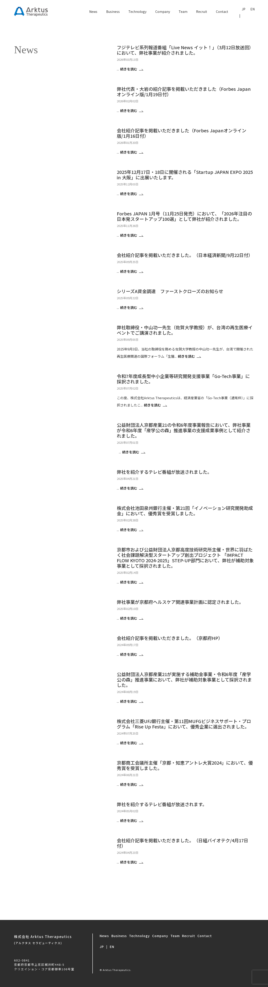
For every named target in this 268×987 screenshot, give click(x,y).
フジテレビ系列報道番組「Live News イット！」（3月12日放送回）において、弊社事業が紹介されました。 (185, 50)
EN (252, 9)
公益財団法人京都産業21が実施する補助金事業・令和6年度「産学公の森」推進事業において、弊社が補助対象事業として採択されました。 (184, 679)
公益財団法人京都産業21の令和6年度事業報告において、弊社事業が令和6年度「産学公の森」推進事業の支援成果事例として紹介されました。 (184, 430)
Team (183, 11)
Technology (137, 11)
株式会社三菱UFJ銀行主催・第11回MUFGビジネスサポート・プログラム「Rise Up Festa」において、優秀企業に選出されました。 (184, 724)
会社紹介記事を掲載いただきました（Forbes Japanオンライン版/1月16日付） (181, 133)
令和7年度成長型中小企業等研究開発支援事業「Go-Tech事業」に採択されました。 (183, 379)
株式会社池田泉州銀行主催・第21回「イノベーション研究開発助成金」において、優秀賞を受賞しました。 (185, 511)
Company (162, 11)
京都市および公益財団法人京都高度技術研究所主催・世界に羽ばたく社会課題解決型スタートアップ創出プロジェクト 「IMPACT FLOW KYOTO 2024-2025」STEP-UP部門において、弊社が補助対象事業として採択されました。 (185, 557)
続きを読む (129, 69)
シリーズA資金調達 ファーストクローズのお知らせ (170, 291)
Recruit (201, 11)
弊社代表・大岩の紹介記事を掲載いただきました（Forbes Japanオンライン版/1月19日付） (184, 92)
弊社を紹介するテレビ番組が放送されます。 (162, 804)
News (93, 11)
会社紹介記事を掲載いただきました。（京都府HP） (170, 638)
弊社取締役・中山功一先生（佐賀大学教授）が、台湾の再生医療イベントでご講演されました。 (185, 330)
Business (113, 11)
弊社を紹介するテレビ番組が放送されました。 (164, 472)
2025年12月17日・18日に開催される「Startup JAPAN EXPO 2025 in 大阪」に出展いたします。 (185, 175)
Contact (222, 11)
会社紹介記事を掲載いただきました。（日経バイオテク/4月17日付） (182, 843)
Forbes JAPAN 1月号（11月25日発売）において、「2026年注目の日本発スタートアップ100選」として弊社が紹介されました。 (184, 216)
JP (243, 9)
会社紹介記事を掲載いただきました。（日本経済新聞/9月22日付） (185, 255)
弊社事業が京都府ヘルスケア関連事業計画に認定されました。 (180, 602)
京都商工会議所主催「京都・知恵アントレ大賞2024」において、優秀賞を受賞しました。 (185, 765)
